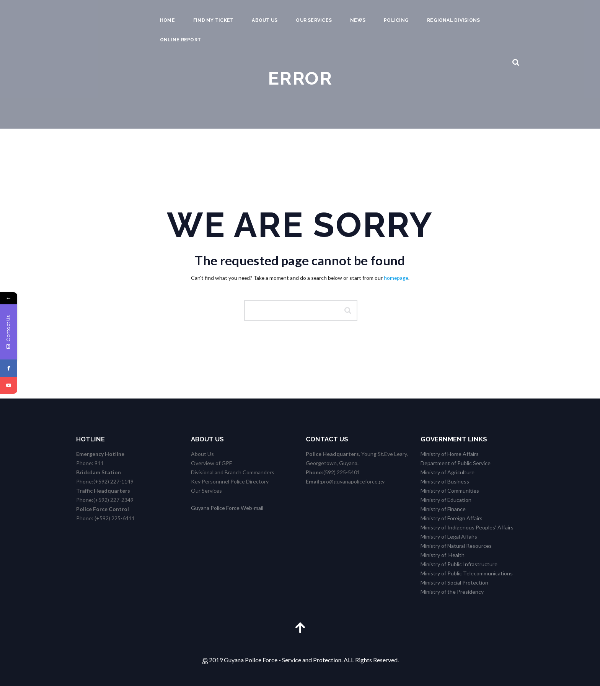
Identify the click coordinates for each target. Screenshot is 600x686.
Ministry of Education (446, 500)
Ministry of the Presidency (452, 591)
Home (167, 20)
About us (264, 20)
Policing (396, 20)
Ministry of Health (443, 555)
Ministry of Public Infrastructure (459, 564)
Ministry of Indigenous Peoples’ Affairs (467, 527)
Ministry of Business (445, 481)
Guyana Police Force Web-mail (227, 508)
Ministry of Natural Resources (456, 545)
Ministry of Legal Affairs (449, 536)
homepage (396, 277)
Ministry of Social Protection (454, 582)
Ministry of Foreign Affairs (452, 518)
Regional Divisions (453, 20)
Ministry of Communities (450, 490)
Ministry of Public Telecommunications (467, 573)
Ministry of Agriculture (447, 472)
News (357, 20)
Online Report (180, 39)
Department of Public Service (456, 463)
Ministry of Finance (443, 509)
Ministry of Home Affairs (450, 454)
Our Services (314, 20)
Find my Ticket (213, 20)
